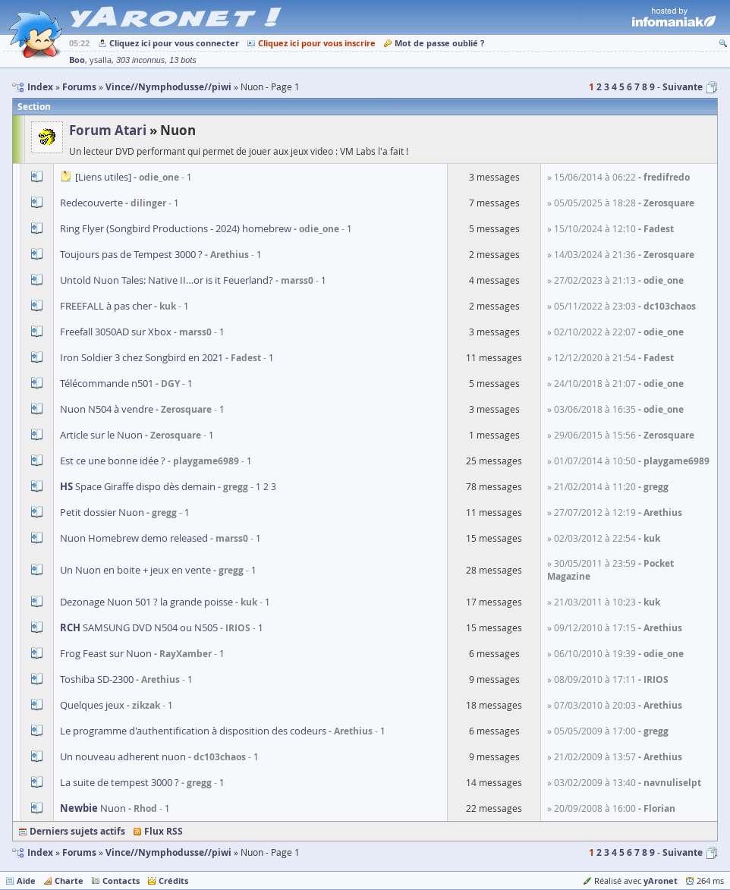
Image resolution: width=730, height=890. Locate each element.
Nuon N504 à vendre (106, 409)
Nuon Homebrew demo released (134, 538)
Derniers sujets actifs (77, 831)
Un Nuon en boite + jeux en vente (135, 570)
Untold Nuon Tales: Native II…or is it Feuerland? (166, 280)
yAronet (660, 880)
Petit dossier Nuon (102, 512)
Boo (77, 59)
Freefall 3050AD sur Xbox (115, 331)
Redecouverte (91, 202)
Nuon (93, 808)
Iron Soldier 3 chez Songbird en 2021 (141, 357)
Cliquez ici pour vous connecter (174, 43)
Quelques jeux (92, 705)
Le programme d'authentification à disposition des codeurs (193, 730)
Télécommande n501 (106, 383)
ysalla (101, 60)
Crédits (173, 880)
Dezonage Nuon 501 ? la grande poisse (146, 602)
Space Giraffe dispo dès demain (138, 486)
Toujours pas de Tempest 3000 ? (131, 254)
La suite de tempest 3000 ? (119, 782)
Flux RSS (163, 831)
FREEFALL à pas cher (106, 306)
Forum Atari (107, 130)
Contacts (121, 880)
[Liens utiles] (103, 177)
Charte (69, 880)
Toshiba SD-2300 (98, 679)
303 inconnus (140, 59)
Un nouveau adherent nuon (123, 756)
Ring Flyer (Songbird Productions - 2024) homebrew (175, 228)
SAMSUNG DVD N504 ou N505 (139, 627)
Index (40, 852)
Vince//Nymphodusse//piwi (168, 852)
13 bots (182, 59)
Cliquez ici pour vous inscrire (317, 43)
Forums (79, 852)
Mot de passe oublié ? (439, 43)
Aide (26, 880)
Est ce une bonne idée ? (112, 460)
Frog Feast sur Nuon (106, 653)
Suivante (682, 86)
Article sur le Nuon (101, 435)
